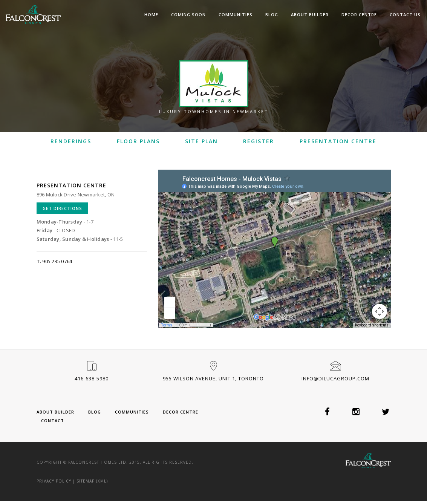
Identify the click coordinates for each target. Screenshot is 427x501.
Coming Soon (188, 14)
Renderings (71, 141)
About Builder (310, 14)
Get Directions (62, 208)
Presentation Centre (338, 141)
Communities (236, 14)
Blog (271, 14)
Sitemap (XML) (92, 481)
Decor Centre (359, 14)
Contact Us (405, 14)
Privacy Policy (54, 481)
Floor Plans (138, 141)
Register (258, 141)
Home (151, 14)
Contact (52, 420)
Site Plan (201, 141)
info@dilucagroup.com (335, 378)
